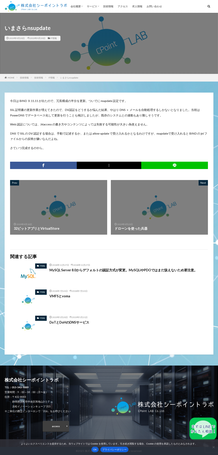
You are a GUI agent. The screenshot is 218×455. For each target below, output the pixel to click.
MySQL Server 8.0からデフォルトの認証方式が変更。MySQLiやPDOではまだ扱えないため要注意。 (123, 270)
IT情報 (54, 38)
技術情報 (108, 6)
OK (95, 449)
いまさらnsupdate (69, 77)
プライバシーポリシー (114, 449)
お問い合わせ (154, 6)
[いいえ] (213, 447)
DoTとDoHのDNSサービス (69, 322)
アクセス (123, 6)
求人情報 (137, 6)
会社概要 (76, 6)
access (56, 426)
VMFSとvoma (59, 296)
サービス (92, 6)
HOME (11, 77)
